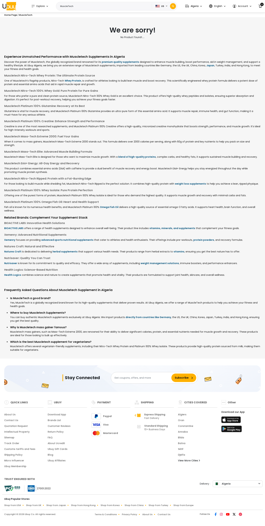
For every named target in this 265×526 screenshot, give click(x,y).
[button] (193, 6)
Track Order (11, 443)
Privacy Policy (129, 514)
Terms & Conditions (106, 514)
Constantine (185, 426)
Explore (38, 6)
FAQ (50, 437)
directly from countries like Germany (148, 317)
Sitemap (9, 437)
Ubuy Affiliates (57, 460)
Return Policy (56, 431)
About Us (10, 414)
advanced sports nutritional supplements (67, 240)
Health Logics (12, 275)
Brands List (54, 420)
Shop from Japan (56, 505)
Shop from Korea (110, 505)
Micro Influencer (14, 460)
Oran (181, 420)
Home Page (10, 15)
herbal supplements (65, 251)
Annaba (183, 431)
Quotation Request (16, 426)
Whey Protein (73, 80)
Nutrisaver (10, 263)
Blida (181, 437)
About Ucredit (56, 443)
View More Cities (189, 460)
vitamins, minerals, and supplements (172, 228)
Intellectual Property (17, 431)
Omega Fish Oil (109, 207)
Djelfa (181, 454)
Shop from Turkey (158, 505)
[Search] (173, 6)
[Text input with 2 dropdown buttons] (105, 6)
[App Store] (231, 421)
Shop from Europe (183, 505)
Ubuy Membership (15, 466)
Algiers (182, 414)
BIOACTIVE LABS (13, 228)
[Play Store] (231, 430)
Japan (210, 65)
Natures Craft (12, 251)
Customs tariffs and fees (19, 449)
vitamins (179, 251)
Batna (181, 443)
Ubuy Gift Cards (57, 449)
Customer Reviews (59, 426)
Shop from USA (12, 505)
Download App (57, 414)
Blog (50, 454)
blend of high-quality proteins (137, 157)
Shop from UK (33, 505)
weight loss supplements (190, 183)
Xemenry (9, 240)
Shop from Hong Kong (83, 505)
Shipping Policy (13, 454)
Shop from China (134, 505)
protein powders (203, 240)
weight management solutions (160, 263)
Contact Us (11, 420)
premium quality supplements (120, 62)
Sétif (180, 449)
